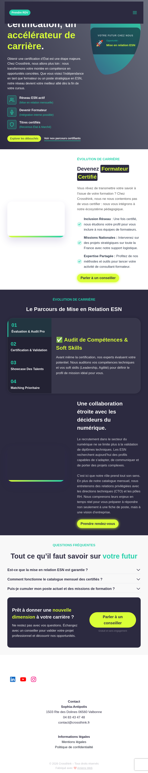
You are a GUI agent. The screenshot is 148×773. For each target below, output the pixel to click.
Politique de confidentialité (74, 747)
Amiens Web (84, 768)
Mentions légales (74, 742)
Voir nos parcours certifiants (62, 138)
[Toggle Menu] (135, 13)
